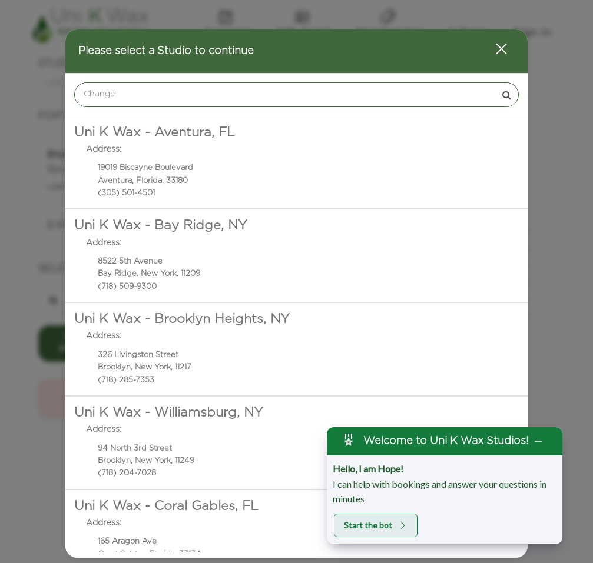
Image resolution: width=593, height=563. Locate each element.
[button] (494, 51)
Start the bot (376, 525)
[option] (296, 162)
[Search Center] (285, 94)
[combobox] (296, 94)
